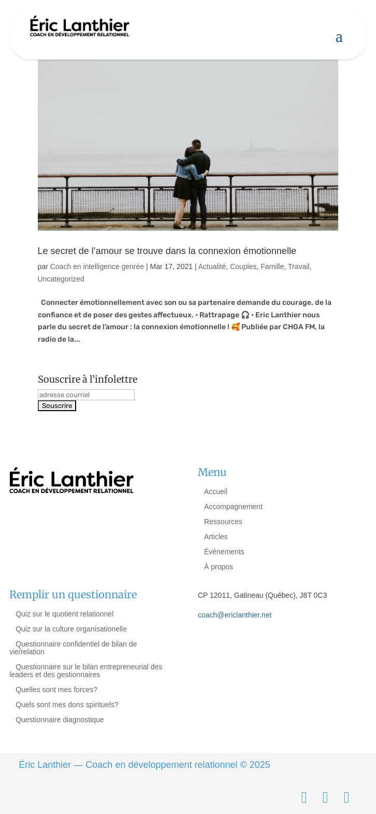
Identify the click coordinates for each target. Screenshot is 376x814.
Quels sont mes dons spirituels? (67, 704)
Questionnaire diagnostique (60, 719)
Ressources (223, 521)
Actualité (212, 266)
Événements (224, 552)
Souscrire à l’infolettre (87, 379)
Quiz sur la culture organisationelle (71, 629)
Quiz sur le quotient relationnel (64, 614)
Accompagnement (233, 506)
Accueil (215, 491)
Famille (272, 266)
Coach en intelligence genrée (97, 266)
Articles (216, 536)
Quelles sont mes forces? (56, 689)
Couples (243, 266)
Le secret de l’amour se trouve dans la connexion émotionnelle (167, 251)
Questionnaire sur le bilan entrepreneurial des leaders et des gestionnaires (85, 671)
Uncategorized (61, 279)
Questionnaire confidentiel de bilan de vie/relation (73, 648)
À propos (218, 567)
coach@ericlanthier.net (235, 615)
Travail (299, 266)
